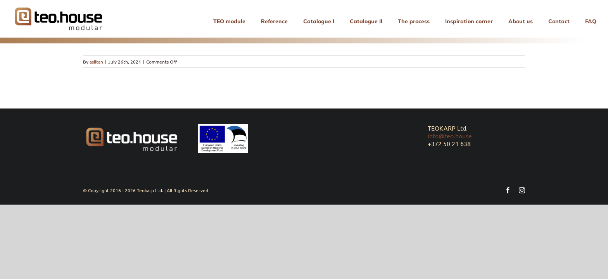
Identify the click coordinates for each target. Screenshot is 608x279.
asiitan (96, 62)
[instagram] (522, 190)
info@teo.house (450, 136)
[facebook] (508, 190)
